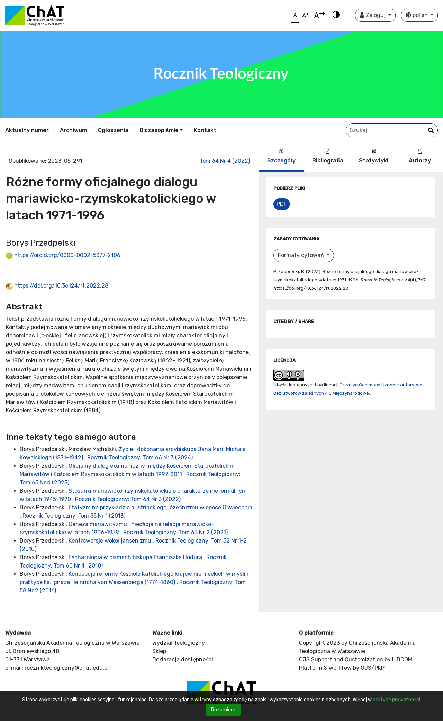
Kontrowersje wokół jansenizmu (111, 540)
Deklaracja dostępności (182, 659)
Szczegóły (281, 156)
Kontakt (205, 130)
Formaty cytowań (301, 255)
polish (417, 15)
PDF (282, 204)
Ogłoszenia (113, 130)
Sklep (159, 651)
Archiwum (73, 130)
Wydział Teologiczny (178, 643)
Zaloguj (373, 15)
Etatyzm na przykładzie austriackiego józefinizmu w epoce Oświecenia (160, 507)
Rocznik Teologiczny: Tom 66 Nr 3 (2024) (140, 457)
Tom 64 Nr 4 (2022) (225, 161)
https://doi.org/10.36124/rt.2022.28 (57, 285)
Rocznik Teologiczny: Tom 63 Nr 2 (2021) (175, 532)
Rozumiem (223, 710)
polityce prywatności (396, 700)
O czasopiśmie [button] (159, 130)
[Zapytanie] (391, 130)
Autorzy (420, 156)
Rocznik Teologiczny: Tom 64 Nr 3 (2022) (128, 499)
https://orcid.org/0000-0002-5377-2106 (63, 255)
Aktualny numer (27, 130)
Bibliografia (327, 156)
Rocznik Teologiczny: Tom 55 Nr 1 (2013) (73, 515)
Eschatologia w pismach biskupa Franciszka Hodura (136, 557)
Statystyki (373, 156)
